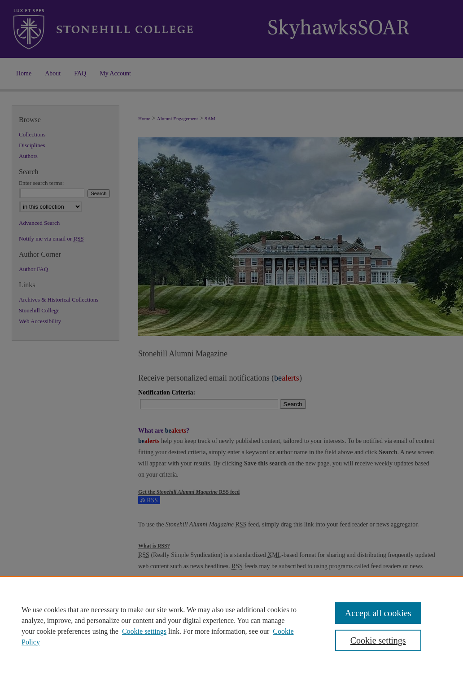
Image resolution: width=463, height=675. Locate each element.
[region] (231, 625)
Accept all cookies (378, 613)
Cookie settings (144, 631)
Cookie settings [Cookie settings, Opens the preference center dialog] (378, 640)
